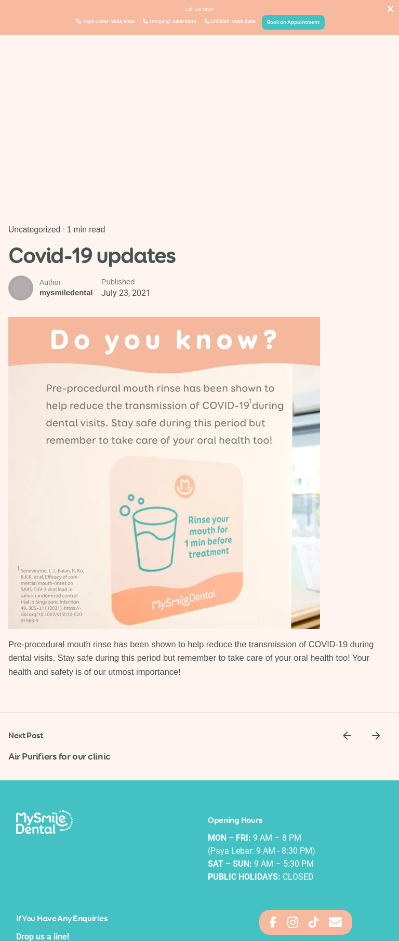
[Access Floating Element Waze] (313, 922)
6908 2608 (244, 21)
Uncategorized (34, 229)
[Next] (376, 735)
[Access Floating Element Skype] (292, 922)
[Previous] (347, 735)
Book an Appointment (293, 22)
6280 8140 (184, 21)
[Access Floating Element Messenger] (273, 922)
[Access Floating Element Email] (335, 922)
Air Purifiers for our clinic (59, 755)
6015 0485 (123, 21)
